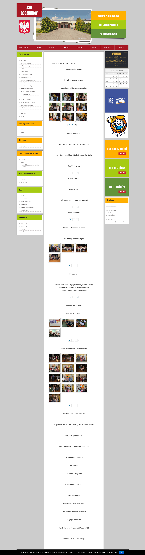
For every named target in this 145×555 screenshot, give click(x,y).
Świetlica (23, 69)
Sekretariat (24, 60)
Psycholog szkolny (26, 63)
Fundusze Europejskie (27, 88)
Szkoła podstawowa (26, 201)
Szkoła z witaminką (26, 99)
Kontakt (121, 47)
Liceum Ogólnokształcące (28, 207)
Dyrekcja (38, 47)
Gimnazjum (24, 204)
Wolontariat (24, 223)
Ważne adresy (24, 71)
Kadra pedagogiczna (26, 74)
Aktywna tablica (25, 111)
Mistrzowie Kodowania (27, 105)
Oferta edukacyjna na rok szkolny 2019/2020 (30, 165)
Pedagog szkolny (25, 66)
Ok (121, 552)
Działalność (24, 182)
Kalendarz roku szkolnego (28, 80)
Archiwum (23, 232)
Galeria (52, 47)
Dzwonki (93, 47)
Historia (23, 130)
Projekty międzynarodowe (28, 91)
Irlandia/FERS (27, 94)
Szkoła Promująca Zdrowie (28, 102)
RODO (22, 116)
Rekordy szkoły (25, 210)
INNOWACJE (24, 113)
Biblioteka (66, 47)
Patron (22, 132)
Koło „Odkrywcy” (26, 108)
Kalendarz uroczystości (27, 83)
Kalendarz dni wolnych (27, 86)
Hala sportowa (25, 199)
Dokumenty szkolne (26, 77)
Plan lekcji (107, 47)
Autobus (79, 47)
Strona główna (23, 47)
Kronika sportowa (25, 196)
